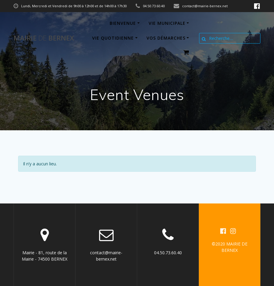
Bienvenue (123, 23)
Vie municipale (167, 23)
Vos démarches (166, 38)
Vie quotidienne (113, 38)
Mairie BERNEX (44, 38)
